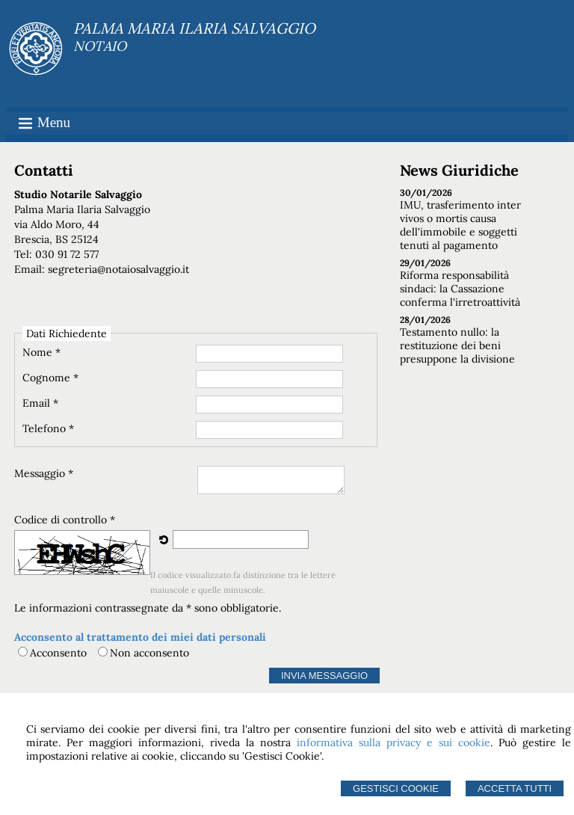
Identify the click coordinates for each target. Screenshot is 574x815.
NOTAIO (99, 46)
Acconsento (58, 652)
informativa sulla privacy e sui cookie (393, 742)
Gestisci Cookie (396, 788)
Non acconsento (149, 652)
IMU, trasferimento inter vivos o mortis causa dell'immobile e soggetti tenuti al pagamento (460, 225)
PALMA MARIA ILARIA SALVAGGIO (194, 28)
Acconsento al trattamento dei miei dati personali (140, 637)
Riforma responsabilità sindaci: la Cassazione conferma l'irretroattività (460, 288)
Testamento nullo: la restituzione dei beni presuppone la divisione (457, 345)
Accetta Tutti (515, 788)
